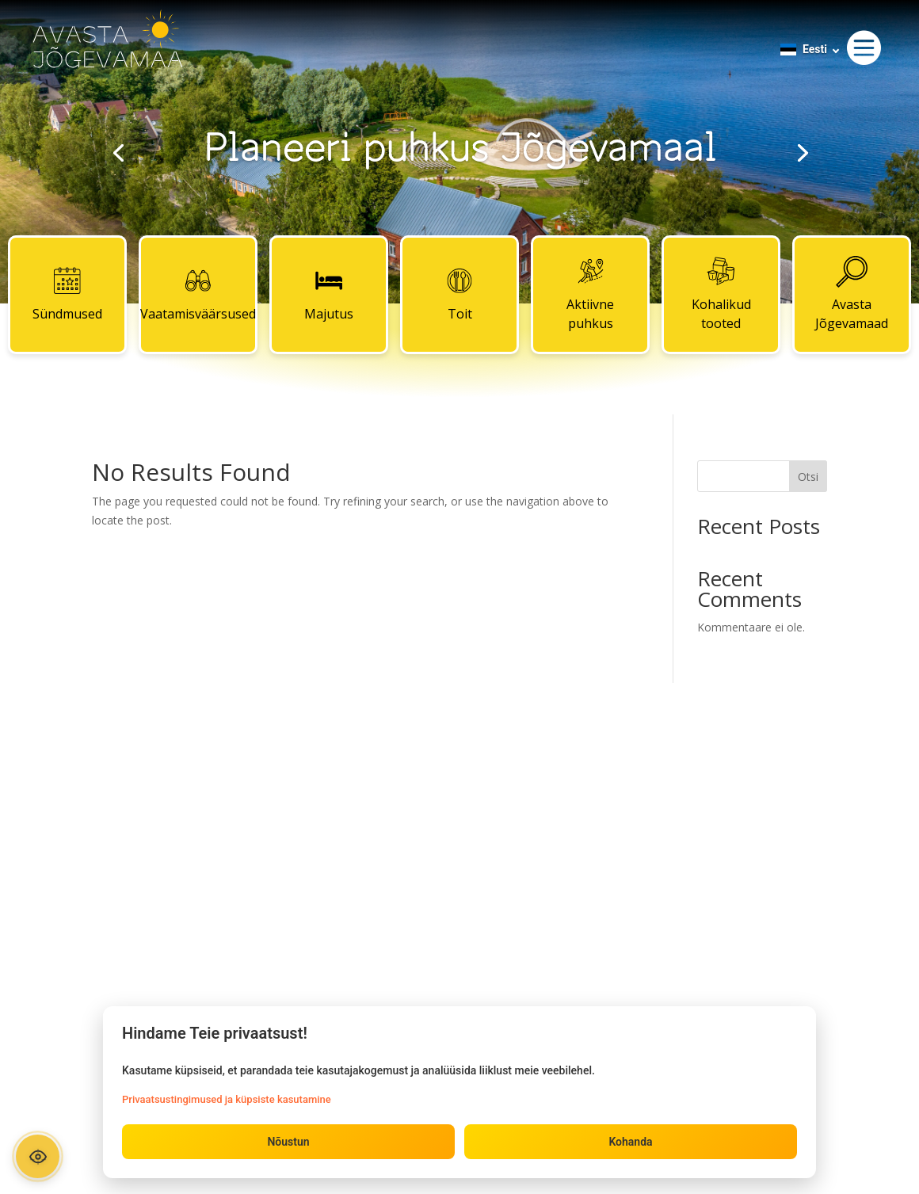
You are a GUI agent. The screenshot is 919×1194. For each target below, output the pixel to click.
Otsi (808, 476)
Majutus (328, 293)
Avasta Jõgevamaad (851, 294)
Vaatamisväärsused (198, 293)
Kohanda (630, 1141)
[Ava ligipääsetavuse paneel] (37, 1156)
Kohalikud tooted (721, 294)
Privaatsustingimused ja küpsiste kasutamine (226, 1099)
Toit (459, 293)
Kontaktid (459, 786)
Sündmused (67, 293)
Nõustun (288, 1141)
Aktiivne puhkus (590, 294)
